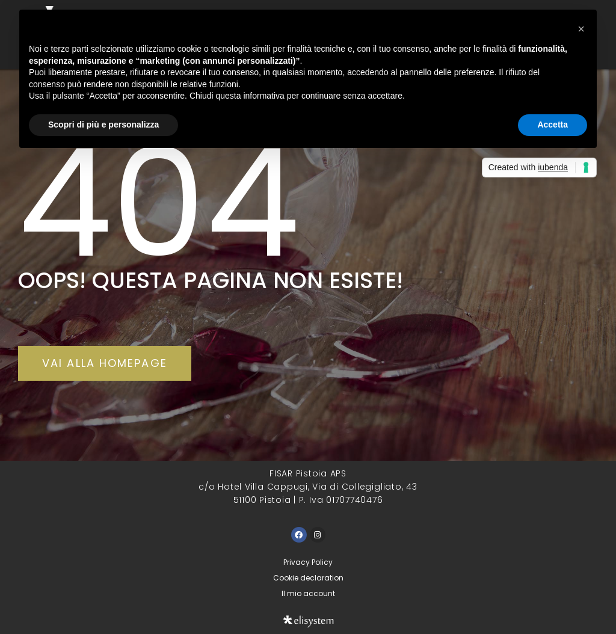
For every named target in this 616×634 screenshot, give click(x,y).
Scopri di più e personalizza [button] (103, 124)
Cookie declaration (308, 578)
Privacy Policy (308, 562)
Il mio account (308, 593)
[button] (581, 28)
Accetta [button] (552, 124)
